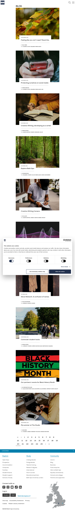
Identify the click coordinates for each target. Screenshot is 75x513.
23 (32, 444)
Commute (34, 346)
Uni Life (28, 46)
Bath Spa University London (34, 477)
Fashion (33, 303)
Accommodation (7, 465)
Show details (64, 266)
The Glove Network (26, 301)
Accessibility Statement (16, 500)
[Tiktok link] (16, 487)
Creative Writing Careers (30, 211)
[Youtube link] (12, 487)
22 (27, 444)
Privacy (27, 500)
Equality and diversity (56, 472)
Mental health (38, 46)
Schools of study (7, 477)
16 (44, 441)
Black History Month (27, 388)
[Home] (2, 4)
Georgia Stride (25, 344)
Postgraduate (30, 462)
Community (25, 346)
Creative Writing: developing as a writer (36, 126)
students (30, 174)
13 (31, 441)
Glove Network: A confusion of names (35, 297)
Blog (51, 462)
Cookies (4, 503)
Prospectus (5, 462)
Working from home (45, 431)
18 (52, 441)
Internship (33, 431)
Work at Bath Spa (55, 470)
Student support (7, 475)
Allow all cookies (60, 271)
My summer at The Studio (30, 425)
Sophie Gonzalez (25, 87)
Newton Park (45, 346)
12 (26, 441)
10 (18, 441)
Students (25, 46)
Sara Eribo (24, 430)
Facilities (5, 470)
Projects (29, 303)
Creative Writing (26, 132)
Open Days (5, 460)
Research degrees (31, 467)
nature (43, 174)
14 (35, 441)
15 (39, 441)
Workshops (37, 132)
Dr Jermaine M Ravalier (27, 387)
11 (22, 441)
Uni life (41, 132)
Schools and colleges (56, 475)
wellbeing (25, 174)
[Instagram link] (8, 487)
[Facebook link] (3, 487)
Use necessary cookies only (37, 271)
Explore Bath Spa (27, 168)
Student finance (7, 472)
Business (53, 465)
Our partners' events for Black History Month (38, 382)
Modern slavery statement (16, 503)
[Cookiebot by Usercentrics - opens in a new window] (64, 240)
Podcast (43, 217)
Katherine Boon (25, 173)
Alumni (52, 460)
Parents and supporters (57, 477)
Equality (56, 388)
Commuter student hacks (30, 340)
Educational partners (32, 475)
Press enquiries (54, 467)
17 (48, 441)
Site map (5, 500)
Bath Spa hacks (39, 346)
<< (17, 437)
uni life (33, 174)
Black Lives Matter (36, 388)
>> (49, 444)
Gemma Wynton (25, 130)
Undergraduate (31, 460)
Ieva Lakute (24, 216)
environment (47, 174)
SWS (42, 89)
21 (23, 444)
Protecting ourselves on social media (34, 83)
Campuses (5, 467)
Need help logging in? (24, 496)
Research (25, 303)
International (30, 470)
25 (42, 444)
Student (6, 495)
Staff (13, 495)
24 (37, 444)
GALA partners (43, 388)
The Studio (38, 431)
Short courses (30, 472)
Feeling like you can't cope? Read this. (35, 40)
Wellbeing (33, 46)
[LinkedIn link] (20, 487)
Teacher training (31, 465)
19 (57, 441)
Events (52, 388)
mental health (38, 174)
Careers (32, 217)
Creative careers (37, 217)
